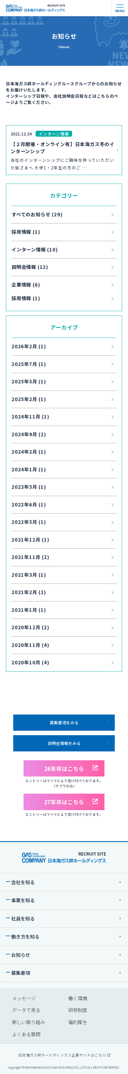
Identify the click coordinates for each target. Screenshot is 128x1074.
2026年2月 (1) (28, 346)
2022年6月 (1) (28, 504)
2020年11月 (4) (30, 644)
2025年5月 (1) (28, 381)
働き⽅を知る (25, 936)
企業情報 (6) (25, 284)
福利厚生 (77, 1022)
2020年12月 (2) (30, 627)
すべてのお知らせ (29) (37, 214)
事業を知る (23, 900)
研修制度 (77, 1009)
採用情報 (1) (25, 231)
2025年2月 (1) (28, 399)
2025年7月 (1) (28, 363)
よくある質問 (26, 1034)
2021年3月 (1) (28, 574)
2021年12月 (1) (30, 539)
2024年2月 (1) (28, 451)
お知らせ (20, 954)
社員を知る (23, 918)
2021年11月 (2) (30, 556)
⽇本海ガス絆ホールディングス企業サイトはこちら (64, 1055)
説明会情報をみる (64, 743)
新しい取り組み (28, 1022)
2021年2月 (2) (28, 592)
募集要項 (20, 972)
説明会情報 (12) (29, 266)
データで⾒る (26, 1009)
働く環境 (77, 998)
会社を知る (23, 882)
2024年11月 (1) (30, 416)
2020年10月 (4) (30, 662)
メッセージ (24, 998)
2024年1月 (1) (28, 469)
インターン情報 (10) (34, 249)
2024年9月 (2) (28, 434)
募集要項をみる (64, 722)
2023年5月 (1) (28, 486)
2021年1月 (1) (28, 609)
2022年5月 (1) (28, 521)
